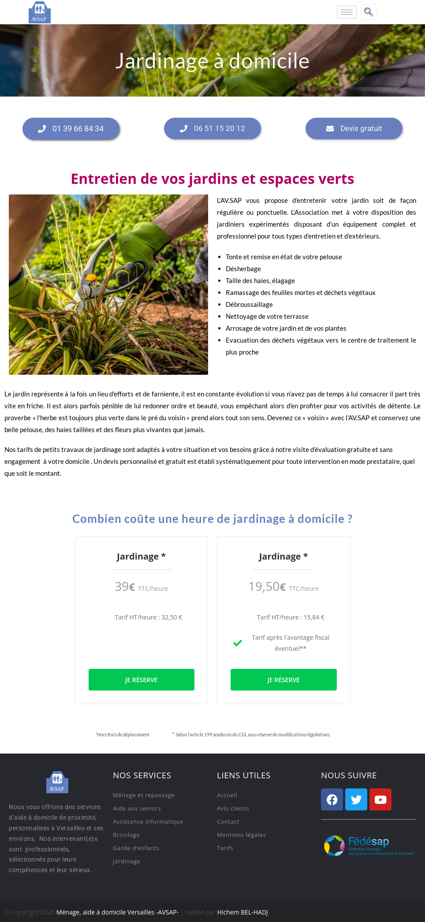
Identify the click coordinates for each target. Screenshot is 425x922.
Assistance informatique (148, 821)
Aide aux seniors (137, 808)
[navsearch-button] (369, 12)
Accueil (227, 795)
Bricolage (126, 835)
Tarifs (225, 848)
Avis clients (233, 808)
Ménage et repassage (144, 795)
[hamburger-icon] (347, 12)
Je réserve (141, 680)
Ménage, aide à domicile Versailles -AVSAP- (117, 912)
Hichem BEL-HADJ (242, 912)
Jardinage (126, 861)
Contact (228, 821)
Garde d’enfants (136, 848)
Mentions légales (241, 835)
